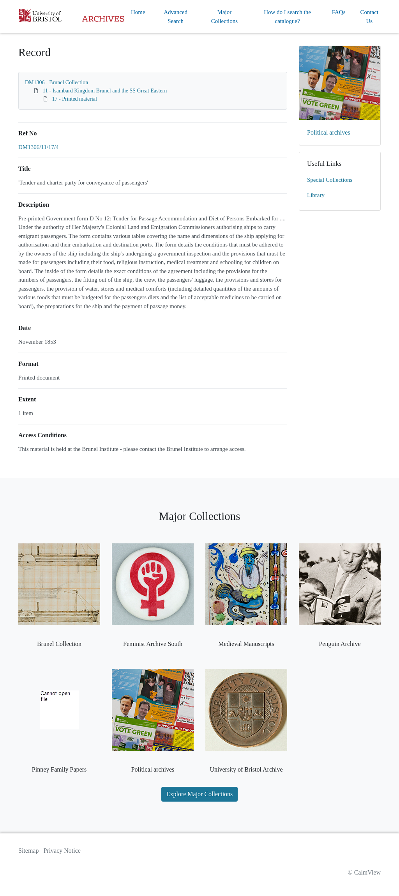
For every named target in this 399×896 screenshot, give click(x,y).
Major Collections (224, 16)
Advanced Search (175, 16)
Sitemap (28, 850)
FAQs (339, 12)
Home (138, 12)
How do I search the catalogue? (287, 16)
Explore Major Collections (199, 794)
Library (316, 195)
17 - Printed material (74, 99)
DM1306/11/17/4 (38, 147)
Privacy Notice (62, 850)
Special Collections (329, 180)
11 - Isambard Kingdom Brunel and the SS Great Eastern (105, 91)
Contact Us (369, 16)
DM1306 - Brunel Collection (56, 82)
